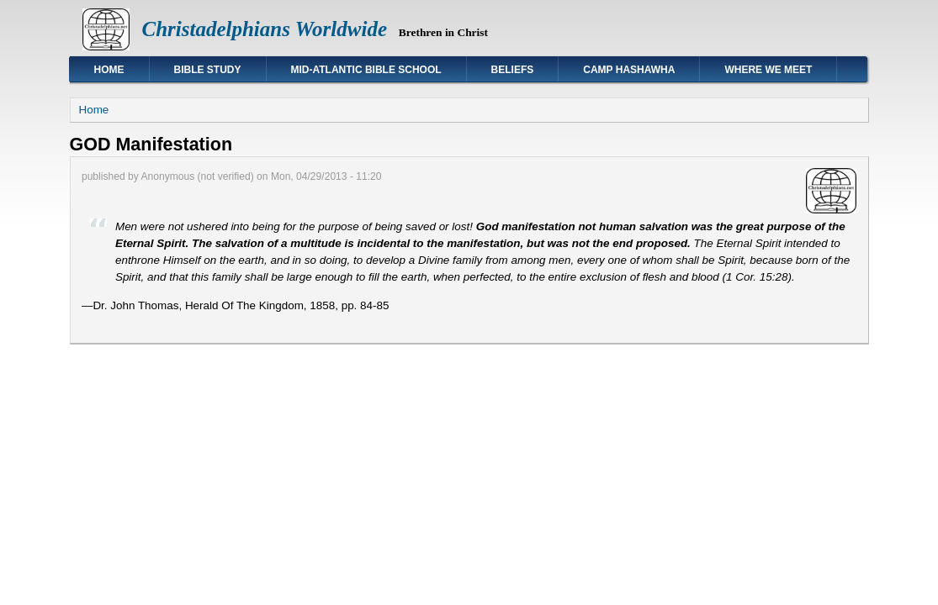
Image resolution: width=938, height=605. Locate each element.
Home (109, 70)
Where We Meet (768, 70)
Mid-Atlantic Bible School (366, 70)
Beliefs (512, 70)
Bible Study (207, 70)
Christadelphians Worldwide (265, 29)
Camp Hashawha (629, 70)
